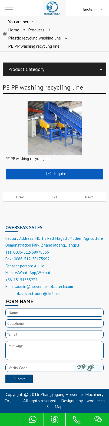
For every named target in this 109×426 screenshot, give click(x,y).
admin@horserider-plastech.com (44, 286)
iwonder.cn (95, 400)
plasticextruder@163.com (38, 293)
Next (89, 197)
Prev (20, 197)
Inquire (60, 173)
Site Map (54, 406)
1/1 (54, 197)
